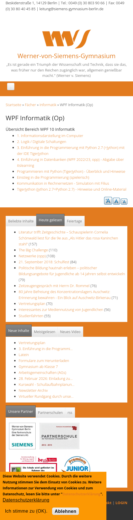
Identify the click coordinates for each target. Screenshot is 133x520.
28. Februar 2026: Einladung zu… (46, 378)
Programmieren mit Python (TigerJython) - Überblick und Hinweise (71, 171)
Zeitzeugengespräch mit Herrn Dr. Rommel (54, 285)
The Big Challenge (34, 249)
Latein (24, 354)
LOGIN (121, 502)
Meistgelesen (44, 331)
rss (70, 412)
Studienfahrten (31, 315)
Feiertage (74, 221)
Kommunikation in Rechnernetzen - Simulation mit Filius (63, 183)
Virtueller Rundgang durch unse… (46, 396)
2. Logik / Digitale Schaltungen (41, 141)
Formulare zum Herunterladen (44, 360)
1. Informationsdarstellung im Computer (50, 135)
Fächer (30, 104)
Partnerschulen (50, 412)
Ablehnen (65, 511)
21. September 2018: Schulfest (44, 261)
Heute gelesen (50, 220)
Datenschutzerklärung (81, 494)
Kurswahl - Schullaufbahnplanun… (46, 384)
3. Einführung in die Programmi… (46, 348)
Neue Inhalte (18, 330)
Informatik (48, 104)
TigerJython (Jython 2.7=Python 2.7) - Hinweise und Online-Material (71, 189)
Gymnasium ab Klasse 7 (38, 366)
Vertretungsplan (32, 303)
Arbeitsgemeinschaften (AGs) (42, 372)
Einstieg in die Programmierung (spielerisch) (53, 177)
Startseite (13, 104)
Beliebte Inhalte (21, 221)
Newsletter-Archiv (33, 390)
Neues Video (70, 331)
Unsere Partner (22, 410)
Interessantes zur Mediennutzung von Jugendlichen (61, 309)
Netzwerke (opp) (32, 255)
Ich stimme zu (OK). (26, 511)
